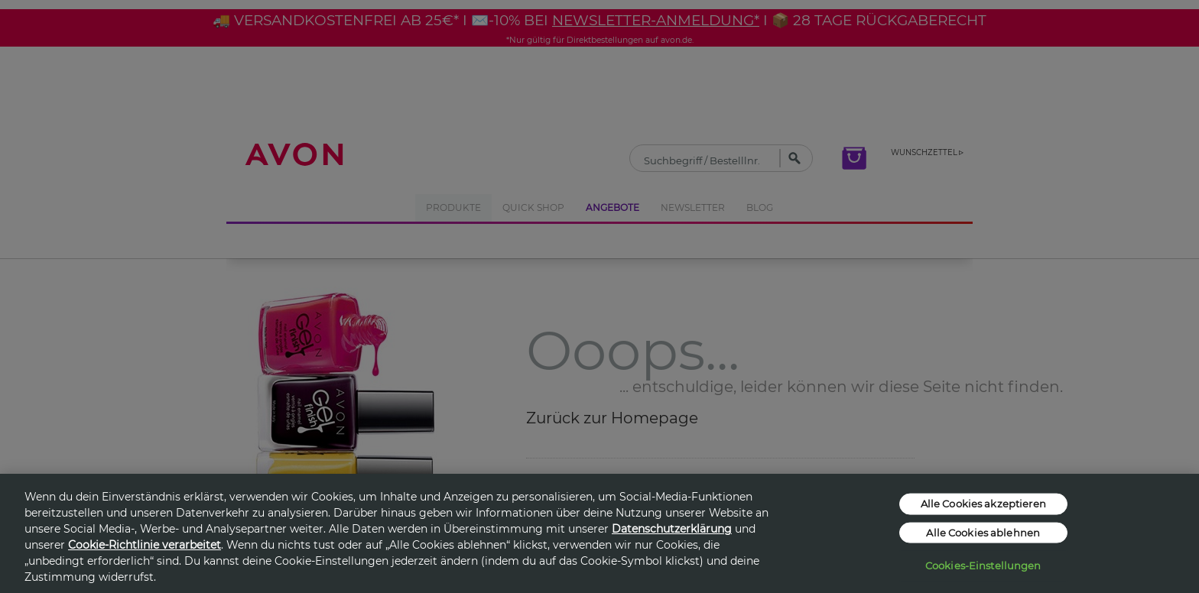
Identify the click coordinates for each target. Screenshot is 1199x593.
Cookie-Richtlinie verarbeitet (144, 545)
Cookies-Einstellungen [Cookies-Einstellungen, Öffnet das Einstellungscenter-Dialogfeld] (983, 565)
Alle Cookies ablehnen (983, 532)
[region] (599, 533)
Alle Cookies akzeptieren (983, 503)
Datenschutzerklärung (672, 529)
